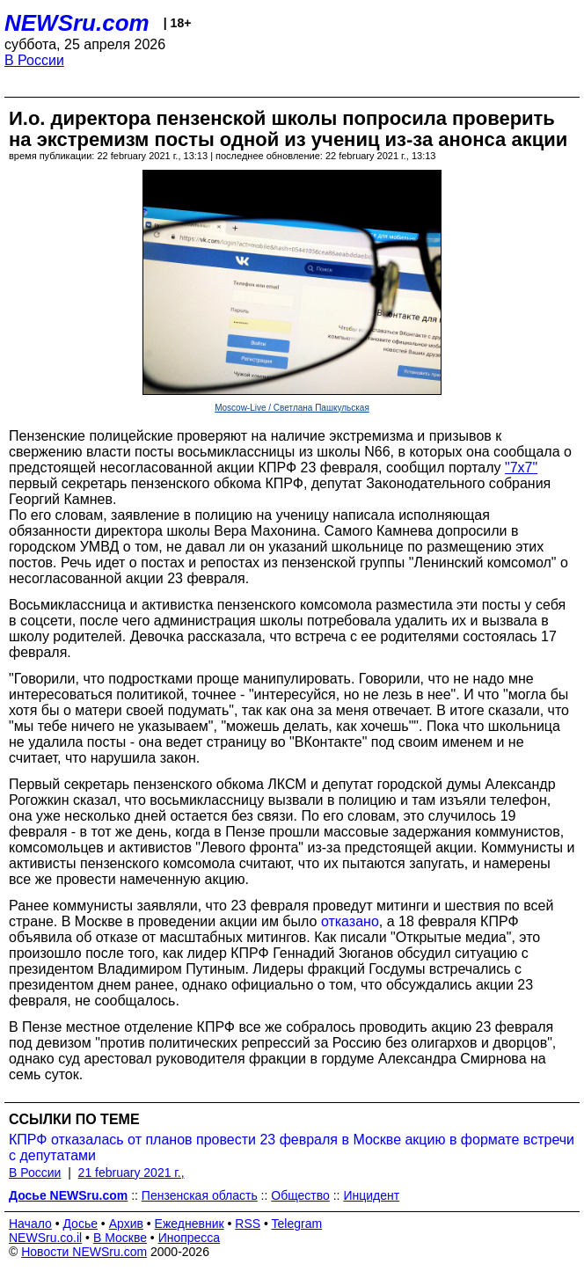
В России (34, 60)
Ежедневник (189, 1224)
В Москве (120, 1238)
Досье (80, 1224)
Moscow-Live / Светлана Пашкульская (292, 408)
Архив (126, 1224)
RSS (247, 1224)
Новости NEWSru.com (84, 1252)
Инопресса (189, 1238)
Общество (300, 1195)
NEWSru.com (77, 23)
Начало (30, 1224)
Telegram (297, 1224)
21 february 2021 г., (131, 1172)
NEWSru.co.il (45, 1238)
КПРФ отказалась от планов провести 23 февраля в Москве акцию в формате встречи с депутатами (291, 1147)
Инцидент (371, 1195)
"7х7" (521, 467)
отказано (350, 921)
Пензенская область (200, 1195)
